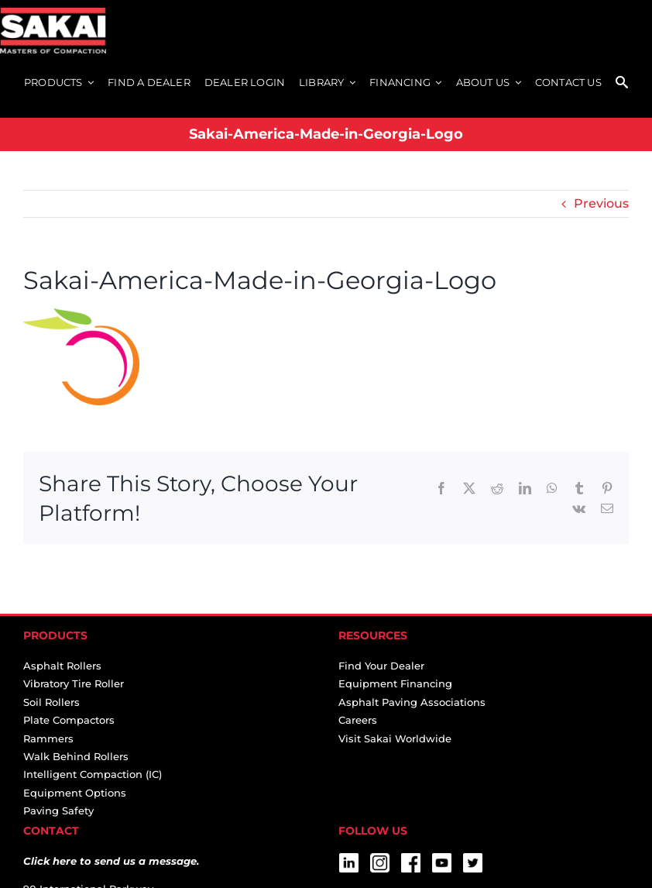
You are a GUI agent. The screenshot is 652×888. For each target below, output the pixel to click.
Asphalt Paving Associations (412, 702)
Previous (601, 203)
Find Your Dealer (381, 665)
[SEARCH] (622, 83)
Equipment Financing (395, 683)
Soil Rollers (51, 702)
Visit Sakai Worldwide (394, 738)
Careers (357, 720)
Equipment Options (74, 792)
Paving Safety (58, 810)
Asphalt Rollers (62, 665)
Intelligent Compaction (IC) (92, 774)
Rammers (48, 738)
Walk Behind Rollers (76, 756)
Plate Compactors (69, 720)
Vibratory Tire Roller (73, 683)
